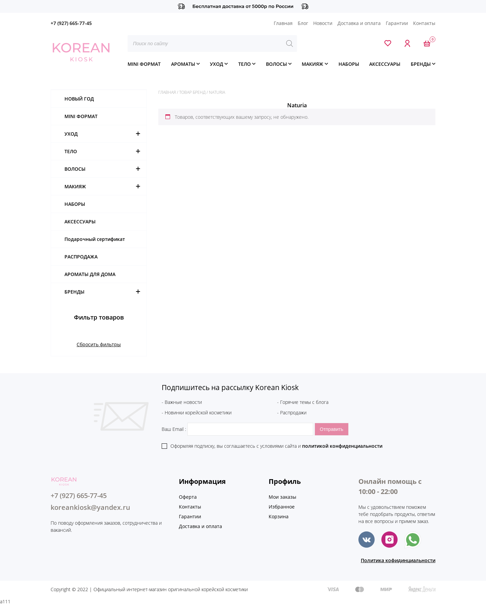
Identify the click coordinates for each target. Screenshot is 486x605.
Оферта (188, 497)
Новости (322, 23)
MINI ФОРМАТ (144, 64)
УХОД (216, 64)
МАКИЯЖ (312, 64)
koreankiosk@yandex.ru (90, 507)
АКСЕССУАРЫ (384, 64)
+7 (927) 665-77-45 (71, 23)
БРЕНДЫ (421, 64)
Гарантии (397, 23)
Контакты (424, 23)
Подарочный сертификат (94, 239)
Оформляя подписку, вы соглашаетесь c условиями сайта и (276, 446)
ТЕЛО (244, 64)
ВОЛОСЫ (276, 64)
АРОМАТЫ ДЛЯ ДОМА (89, 274)
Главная (283, 23)
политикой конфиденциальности (342, 446)
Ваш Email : (238, 429)
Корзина (279, 516)
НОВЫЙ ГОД (79, 98)
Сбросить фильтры (99, 344)
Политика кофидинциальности (398, 560)
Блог (303, 23)
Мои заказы (282, 497)
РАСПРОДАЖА (81, 256)
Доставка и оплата (359, 23)
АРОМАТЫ (183, 64)
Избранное (282, 506)
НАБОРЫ (349, 64)
